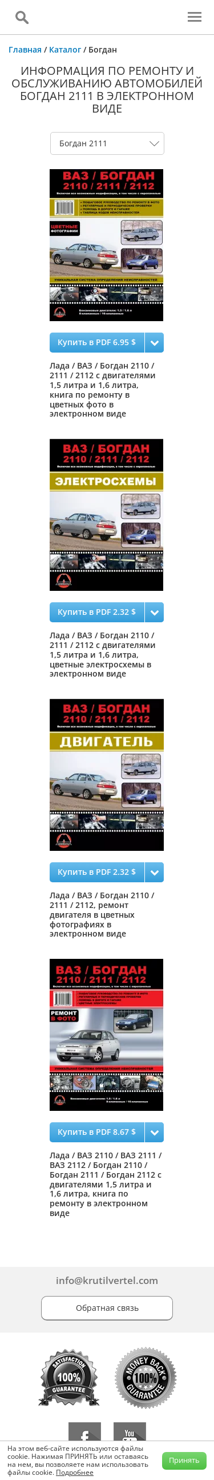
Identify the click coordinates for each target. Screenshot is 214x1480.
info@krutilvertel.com (107, 1280)
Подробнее (75, 1472)
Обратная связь (107, 1307)
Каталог (65, 49)
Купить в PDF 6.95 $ (97, 342)
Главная (25, 49)
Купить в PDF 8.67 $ (97, 1131)
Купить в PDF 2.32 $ (97, 611)
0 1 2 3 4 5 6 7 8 (107, 143)
